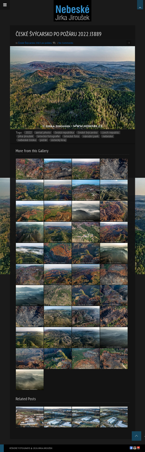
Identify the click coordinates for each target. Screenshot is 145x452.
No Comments (66, 42)
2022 (28, 132)
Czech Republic (110, 132)
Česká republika (64, 132)
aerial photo (43, 132)
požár (43, 140)
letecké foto (71, 136)
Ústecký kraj (58, 140)
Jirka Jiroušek (25, 136)
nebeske (108, 136)
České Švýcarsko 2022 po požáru (35, 42)
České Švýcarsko (87, 132)
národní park (91, 136)
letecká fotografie (48, 136)
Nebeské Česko (27, 140)
